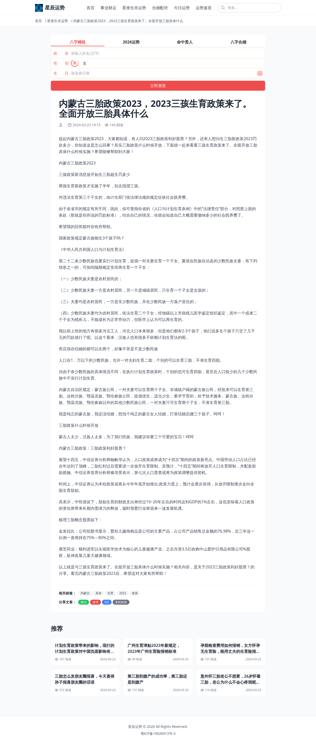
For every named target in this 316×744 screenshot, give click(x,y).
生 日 (61, 73)
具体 (98, 593)
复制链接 (121, 602)
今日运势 (182, 7)
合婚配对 (160, 7)
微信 (84, 602)
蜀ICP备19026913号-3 (158, 733)
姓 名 (61, 53)
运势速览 (204, 7)
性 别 (61, 63)
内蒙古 (85, 593)
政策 (135, 593)
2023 (122, 593)
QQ (106, 602)
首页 (91, 7)
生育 (110, 593)
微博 (95, 602)
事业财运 (108, 7)
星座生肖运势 (134, 7)
